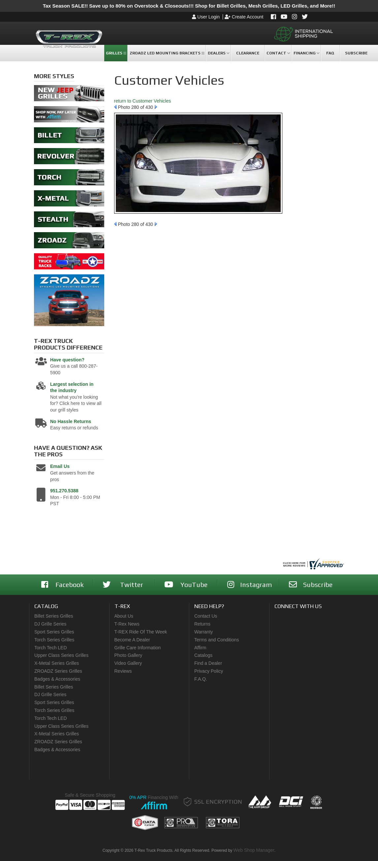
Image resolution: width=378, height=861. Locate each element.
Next (156, 107)
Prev (115, 107)
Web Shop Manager (254, 850)
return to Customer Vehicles (142, 101)
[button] (115, 53)
